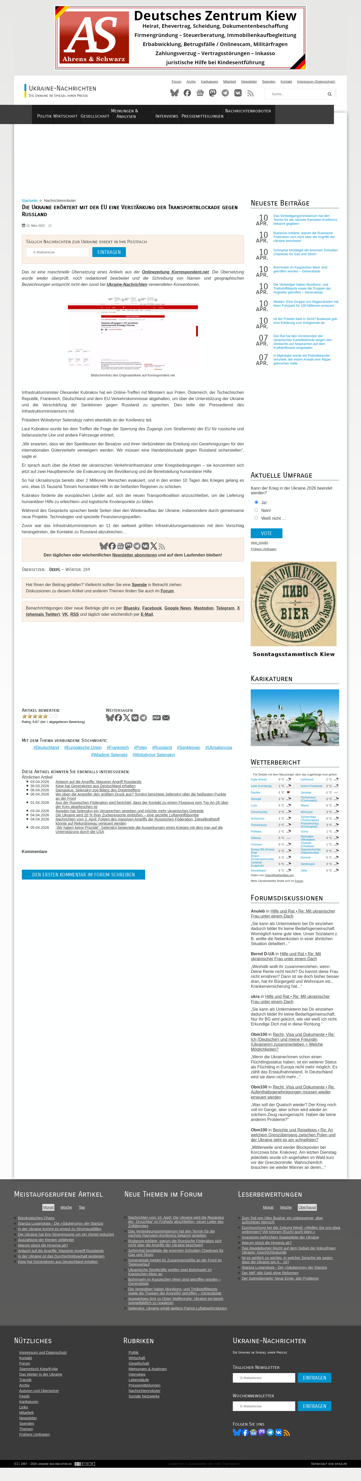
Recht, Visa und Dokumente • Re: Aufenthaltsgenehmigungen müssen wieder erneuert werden (291, 1096)
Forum (176, 82)
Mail (168, 722)
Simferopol (306, 868)
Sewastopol (256, 874)
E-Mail (153, 618)
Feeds (24, 1408)
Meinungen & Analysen (159, 111)
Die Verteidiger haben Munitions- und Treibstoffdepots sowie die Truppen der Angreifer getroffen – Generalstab (300, 293)
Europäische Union (82, 748)
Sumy (302, 835)
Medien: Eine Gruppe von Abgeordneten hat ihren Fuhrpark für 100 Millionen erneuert (301, 310)
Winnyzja (305, 816)
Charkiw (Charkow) (305, 848)
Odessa (254, 842)
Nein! (264, 515)
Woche (68, 1211)
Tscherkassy (257, 829)
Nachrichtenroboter (303, 111)
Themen (26, 1440)
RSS (251, 93)
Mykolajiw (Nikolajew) (306, 842)
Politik (42, 111)
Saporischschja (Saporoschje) (309, 855)
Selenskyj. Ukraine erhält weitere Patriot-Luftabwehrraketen (182, 1312)
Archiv (191, 82)
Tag (83, 1211)
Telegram (225, 93)
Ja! (262, 507)
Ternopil (254, 803)
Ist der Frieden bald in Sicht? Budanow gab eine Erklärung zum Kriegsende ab (304, 325)
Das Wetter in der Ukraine (40, 1386)
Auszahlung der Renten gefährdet (46, 1244)
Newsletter (249, 82)
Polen (140, 748)
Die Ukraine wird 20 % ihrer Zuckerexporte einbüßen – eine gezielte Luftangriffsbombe (131, 816)
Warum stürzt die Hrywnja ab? (43, 1249)
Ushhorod (305, 783)
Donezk (304, 861)
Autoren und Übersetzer (39, 1402)
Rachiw (254, 796)
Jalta (302, 874)
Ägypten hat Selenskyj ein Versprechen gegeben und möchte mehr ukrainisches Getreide (134, 812)
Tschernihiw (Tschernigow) (308, 822)
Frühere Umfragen (262, 553)
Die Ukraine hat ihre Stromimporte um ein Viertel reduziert (66, 1238)
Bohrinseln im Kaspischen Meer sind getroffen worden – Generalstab (299, 274)
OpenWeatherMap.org (277, 879)
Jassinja (304, 796)
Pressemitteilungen (248, 111)
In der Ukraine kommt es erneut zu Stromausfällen (59, 1233)
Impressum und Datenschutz (43, 1364)
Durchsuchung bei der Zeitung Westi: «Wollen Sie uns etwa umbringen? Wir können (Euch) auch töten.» (297, 1234)
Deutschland (46, 748)
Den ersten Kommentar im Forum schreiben (86, 875)
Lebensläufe (144, 1391)
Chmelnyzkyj (257, 816)
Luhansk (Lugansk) (255, 868)
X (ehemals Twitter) (48, 618)
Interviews (205, 111)
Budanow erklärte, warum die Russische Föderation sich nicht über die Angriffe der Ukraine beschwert (302, 241)
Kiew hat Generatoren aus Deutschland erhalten (100, 787)
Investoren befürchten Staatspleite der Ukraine (286, 1241)
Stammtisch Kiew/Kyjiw (38, 1380)
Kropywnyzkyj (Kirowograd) (308, 829)
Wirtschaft (73, 111)
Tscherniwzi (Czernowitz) (307, 803)
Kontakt (286, 82)
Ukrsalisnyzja (219, 748)
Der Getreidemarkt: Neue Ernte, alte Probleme (286, 1282)
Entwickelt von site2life (329, 1477)
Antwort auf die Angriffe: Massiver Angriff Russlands (103, 782)
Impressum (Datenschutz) (316, 82)
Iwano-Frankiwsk (305, 790)
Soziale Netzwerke (149, 1408)
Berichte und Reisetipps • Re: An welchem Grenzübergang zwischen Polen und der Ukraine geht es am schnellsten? (291, 1139)
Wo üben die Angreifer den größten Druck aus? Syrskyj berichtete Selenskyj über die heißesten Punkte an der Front (139, 797)
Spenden (268, 82)
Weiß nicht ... (272, 523)
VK (144, 550)
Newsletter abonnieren (133, 559)
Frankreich (118, 748)
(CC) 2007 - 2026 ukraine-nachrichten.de (43, 1477)
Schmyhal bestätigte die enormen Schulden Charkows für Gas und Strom (304, 256)
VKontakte (238, 93)
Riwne (303, 809)
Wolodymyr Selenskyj (153, 755)
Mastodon (213, 93)
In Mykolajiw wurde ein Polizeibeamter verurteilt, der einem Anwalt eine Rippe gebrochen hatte (300, 364)
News (200, 93)
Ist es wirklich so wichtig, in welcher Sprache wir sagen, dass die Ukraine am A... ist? (294, 1264)
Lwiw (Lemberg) (259, 790)
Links (23, 1418)
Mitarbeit (229, 82)
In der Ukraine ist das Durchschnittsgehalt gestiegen (61, 1260)
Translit (25, 1391)
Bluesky (174, 93)
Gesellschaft (110, 111)
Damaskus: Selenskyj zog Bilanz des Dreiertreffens (102, 791)
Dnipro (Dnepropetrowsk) (260, 861)
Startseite (32, 205)
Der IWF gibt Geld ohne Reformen (276, 1277)
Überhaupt (313, 1211)
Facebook (187, 93)
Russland (162, 748)
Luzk (252, 809)
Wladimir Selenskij (109, 755)
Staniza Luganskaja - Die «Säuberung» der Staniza (60, 1228)
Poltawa (254, 835)
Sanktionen (188, 748)
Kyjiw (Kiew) (257, 783)
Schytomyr (256, 822)
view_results (257, 547)
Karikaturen (209, 82)
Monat (50, 1211)
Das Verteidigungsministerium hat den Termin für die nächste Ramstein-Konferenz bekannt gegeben (304, 224)
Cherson (254, 848)
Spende (142, 589)
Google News (177, 612)
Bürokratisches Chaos (36, 1222)
